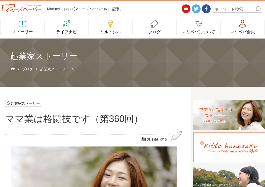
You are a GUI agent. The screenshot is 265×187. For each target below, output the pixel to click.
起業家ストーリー (25, 103)
